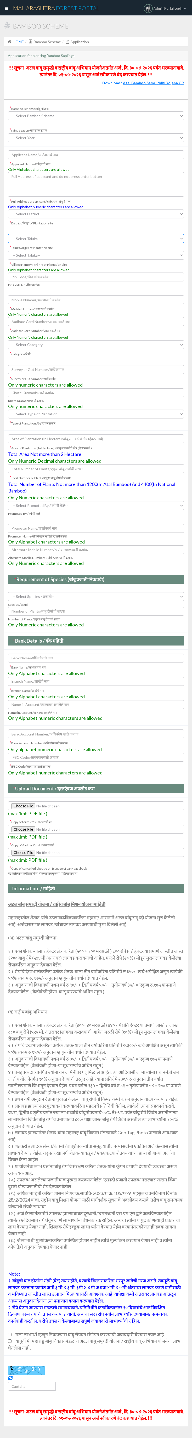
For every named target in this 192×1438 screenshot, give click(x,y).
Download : (143, 83)
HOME (18, 41)
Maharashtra (56, 8)
